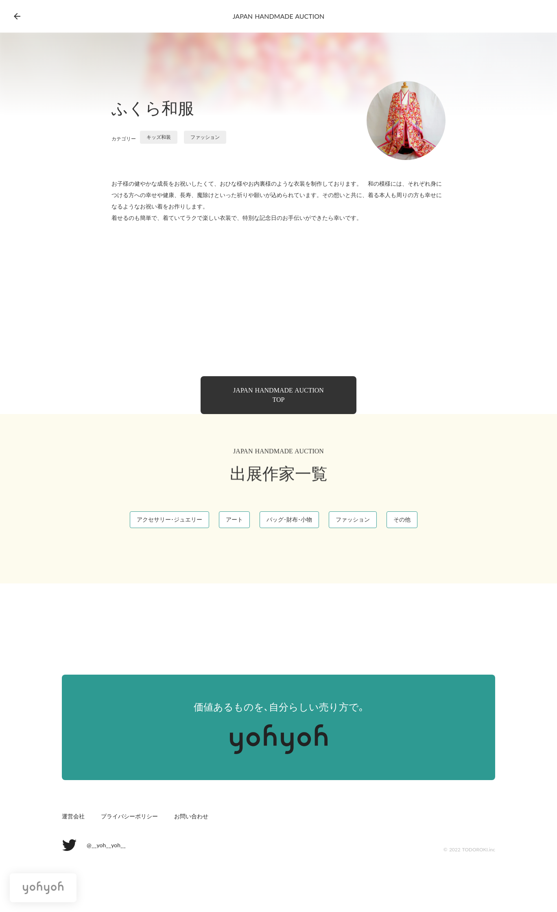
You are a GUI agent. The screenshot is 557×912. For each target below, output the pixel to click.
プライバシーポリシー (129, 816)
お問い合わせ (191, 816)
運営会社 (73, 816)
